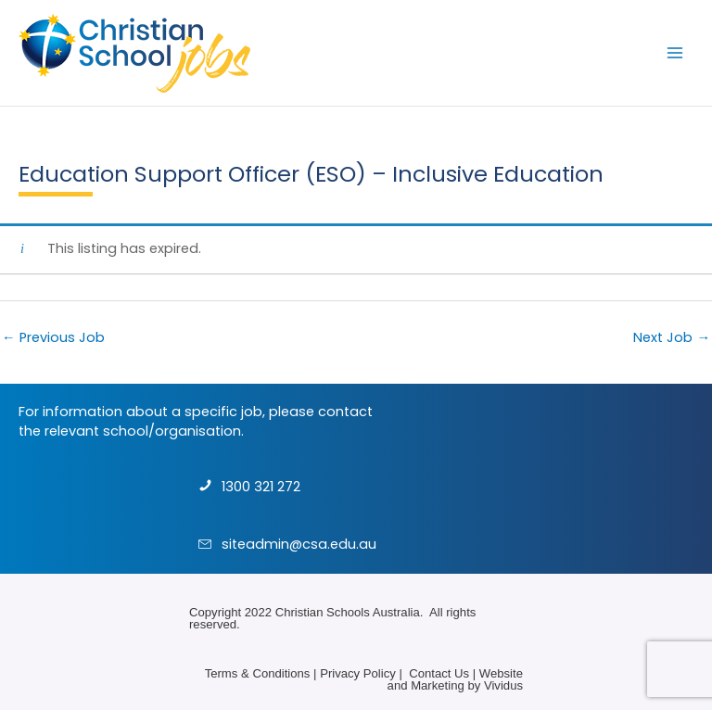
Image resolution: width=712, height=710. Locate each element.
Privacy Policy (358, 673)
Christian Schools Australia (347, 612)
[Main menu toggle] (674, 52)
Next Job (671, 337)
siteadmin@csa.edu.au (299, 544)
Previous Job (53, 337)
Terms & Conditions (258, 673)
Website (501, 673)
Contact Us (439, 673)
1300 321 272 (261, 486)
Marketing (437, 685)
